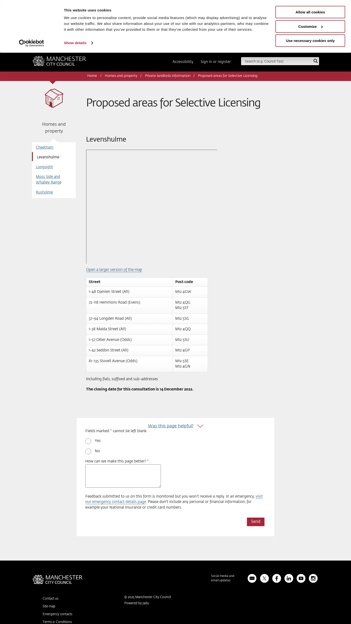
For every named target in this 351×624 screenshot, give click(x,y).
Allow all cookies (310, 12)
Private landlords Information (167, 76)
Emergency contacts (57, 614)
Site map (49, 606)
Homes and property (121, 76)
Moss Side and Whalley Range (48, 179)
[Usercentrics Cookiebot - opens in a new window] (31, 43)
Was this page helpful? (171, 426)
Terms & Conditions (57, 622)
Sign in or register (216, 62)
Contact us (50, 598)
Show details (75, 43)
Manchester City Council (59, 62)
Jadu (146, 603)
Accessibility (183, 62)
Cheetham (44, 147)
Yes (98, 441)
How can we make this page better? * (117, 461)
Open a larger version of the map (114, 270)
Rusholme (44, 192)
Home (92, 76)
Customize (310, 26)
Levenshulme (48, 157)
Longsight (44, 167)
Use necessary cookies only (310, 41)
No (97, 451)
